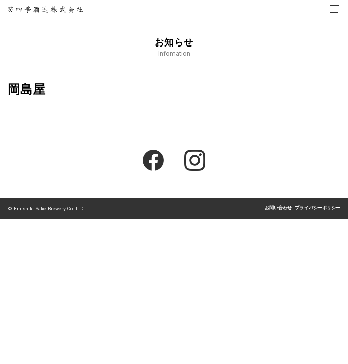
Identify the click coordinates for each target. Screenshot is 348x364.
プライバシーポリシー (317, 208)
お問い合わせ (278, 208)
